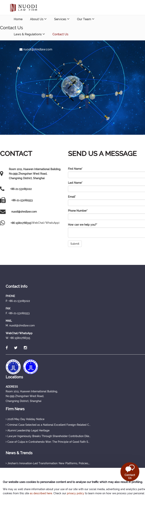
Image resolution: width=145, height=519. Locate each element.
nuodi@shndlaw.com (35, 49)
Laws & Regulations (29, 34)
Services (61, 19)
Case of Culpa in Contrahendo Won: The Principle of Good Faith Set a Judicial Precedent (48, 441)
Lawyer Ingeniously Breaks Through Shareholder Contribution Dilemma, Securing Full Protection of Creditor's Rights (48, 436)
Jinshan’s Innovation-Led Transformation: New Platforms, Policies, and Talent (48, 463)
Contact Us (60, 34)
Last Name (75, 182)
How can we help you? (82, 224)
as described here (41, 493)
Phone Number (78, 210)
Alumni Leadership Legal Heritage (27, 430)
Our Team (85, 19)
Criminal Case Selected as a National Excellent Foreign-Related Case (48, 424)
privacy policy (75, 493)
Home (18, 19)
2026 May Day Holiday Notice (25, 419)
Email (72, 196)
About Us (38, 19)
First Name (75, 168)
